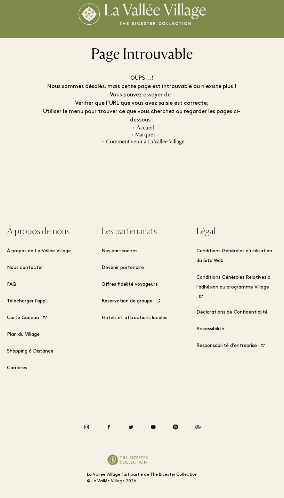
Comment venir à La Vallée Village (145, 141)
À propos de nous (38, 231)
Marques (145, 134)
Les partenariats (129, 231)
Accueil (145, 127)
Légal (205, 231)
